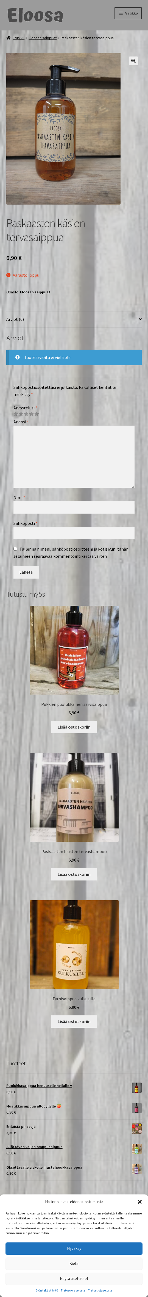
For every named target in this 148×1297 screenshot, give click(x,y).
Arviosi (21, 421)
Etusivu (18, 37)
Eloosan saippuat (43, 37)
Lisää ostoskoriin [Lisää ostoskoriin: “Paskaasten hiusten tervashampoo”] (74, 874)
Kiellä (74, 1263)
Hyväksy (74, 1248)
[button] (140, 1202)
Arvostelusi (25, 407)
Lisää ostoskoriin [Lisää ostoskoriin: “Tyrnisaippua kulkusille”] (74, 1021)
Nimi (19, 497)
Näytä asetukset (74, 1278)
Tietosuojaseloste (73, 1290)
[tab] (74, 319)
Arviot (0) (15, 319)
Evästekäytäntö (47, 1290)
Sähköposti (25, 523)
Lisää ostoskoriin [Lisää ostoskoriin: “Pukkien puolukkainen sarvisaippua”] (74, 727)
